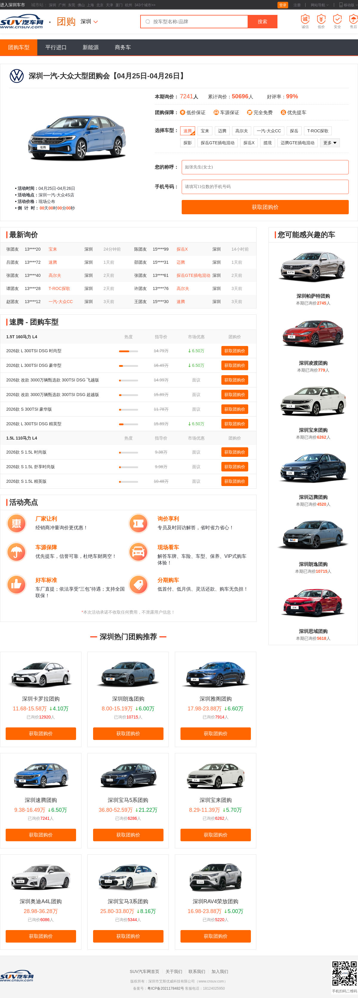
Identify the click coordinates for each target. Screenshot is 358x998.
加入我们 (220, 971)
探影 (187, 142)
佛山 (81, 5)
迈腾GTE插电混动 (297, 142)
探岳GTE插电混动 (217, 142)
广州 (62, 5)
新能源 (91, 47)
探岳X (248, 142)
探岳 (294, 130)
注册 (297, 5)
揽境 (267, 142)
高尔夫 (241, 130)
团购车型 (19, 47)
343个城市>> (145, 5)
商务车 (123, 47)
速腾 (189, 131)
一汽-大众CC (269, 130)
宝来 (205, 130)
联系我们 (197, 971)
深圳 (52, 5)
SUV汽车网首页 (144, 971)
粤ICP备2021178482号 (165, 988)
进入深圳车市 (12, 4)
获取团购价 (234, 350)
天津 (109, 5)
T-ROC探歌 (318, 130)
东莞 (71, 5)
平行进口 (56, 47)
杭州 (128, 5)
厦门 (119, 5)
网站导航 (320, 5)
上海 (90, 5)
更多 (330, 142)
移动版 (349, 5)
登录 (282, 5)
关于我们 (174, 971)
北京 (100, 5)
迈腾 (222, 130)
